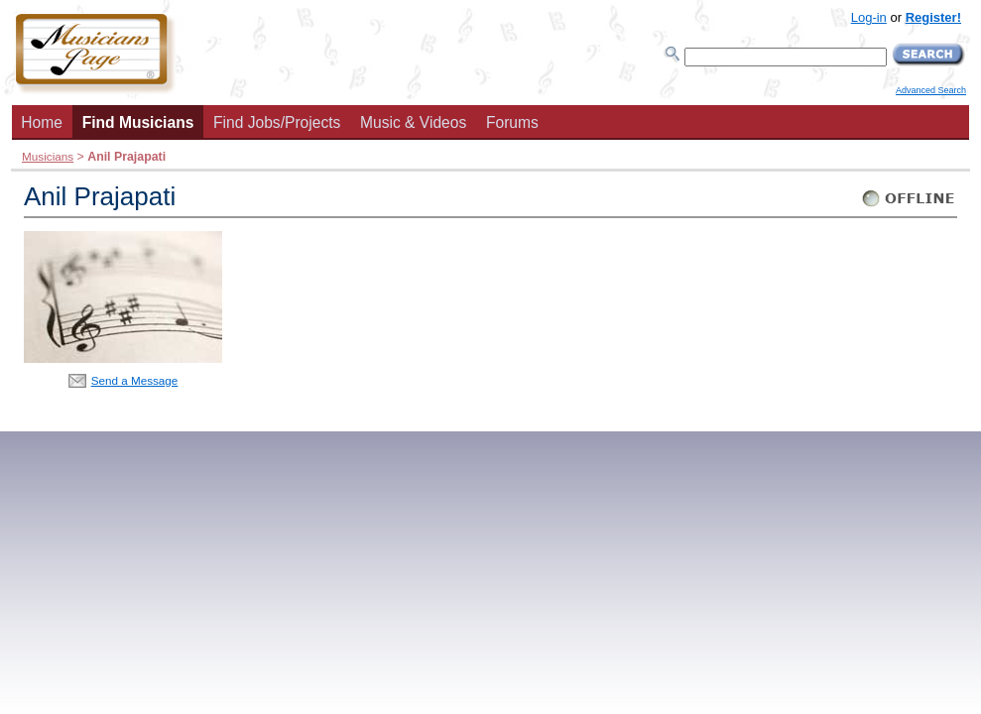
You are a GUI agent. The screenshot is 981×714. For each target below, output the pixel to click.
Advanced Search (931, 90)
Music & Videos (413, 122)
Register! (933, 17)
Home (41, 122)
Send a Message (135, 380)
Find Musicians (138, 122)
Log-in (869, 17)
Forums (512, 122)
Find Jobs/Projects (276, 122)
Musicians (47, 156)
